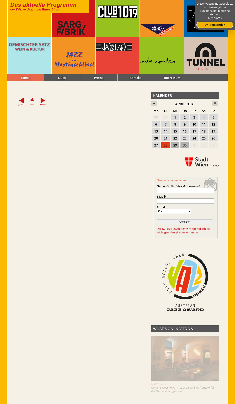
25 (204, 138)
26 (213, 138)
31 (165, 117)
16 (185, 131)
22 (175, 138)
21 (165, 138)
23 (185, 138)
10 (194, 124)
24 (194, 138)
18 (204, 131)
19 (213, 131)
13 (156, 131)
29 (175, 145)
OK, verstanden (215, 24)
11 (204, 124)
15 (175, 131)
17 (194, 131)
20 (156, 138)
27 (156, 145)
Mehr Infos (215, 18)
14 (165, 131)
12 (213, 124)
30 (156, 117)
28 (165, 145)
